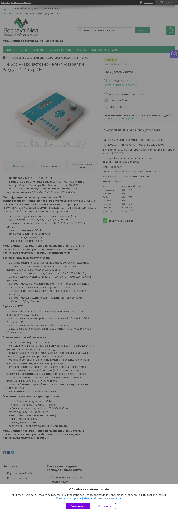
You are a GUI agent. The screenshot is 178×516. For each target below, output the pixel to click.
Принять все (78, 506)
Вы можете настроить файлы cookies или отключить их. (87, 498)
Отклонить (104, 506)
